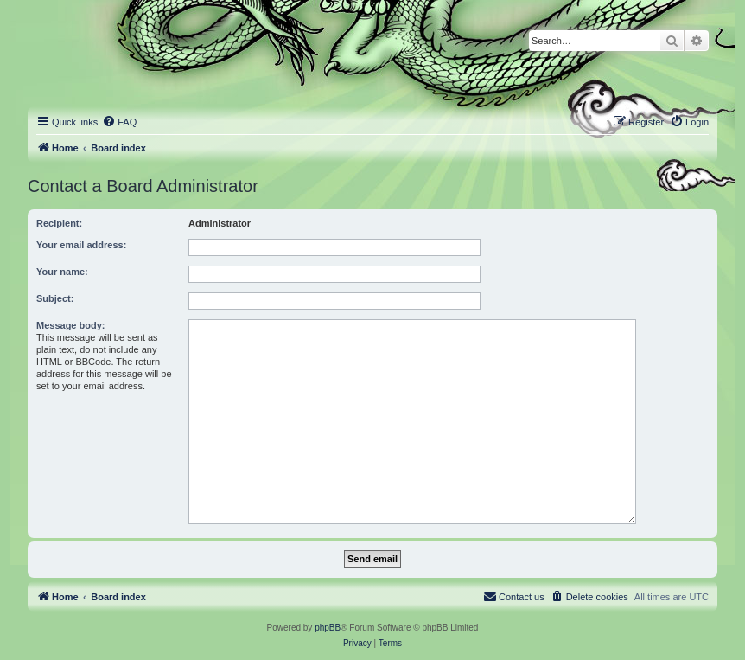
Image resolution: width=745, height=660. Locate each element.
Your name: (62, 271)
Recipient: (59, 223)
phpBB (328, 627)
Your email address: (81, 245)
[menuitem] (119, 122)
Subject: (54, 298)
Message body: (70, 325)
